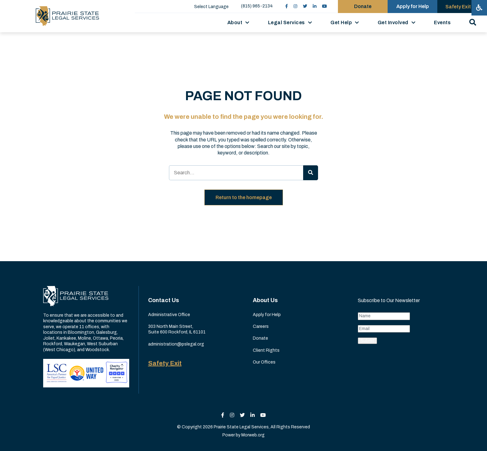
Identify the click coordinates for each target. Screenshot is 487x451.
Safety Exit (165, 363)
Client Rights (266, 350)
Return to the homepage (244, 197)
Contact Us (163, 300)
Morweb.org (253, 435)
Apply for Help (267, 314)
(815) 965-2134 (257, 6)
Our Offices (264, 362)
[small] (286, 6)
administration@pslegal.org (176, 344)
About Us (265, 300)
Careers (261, 326)
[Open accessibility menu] (479, 8)
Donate (260, 338)
